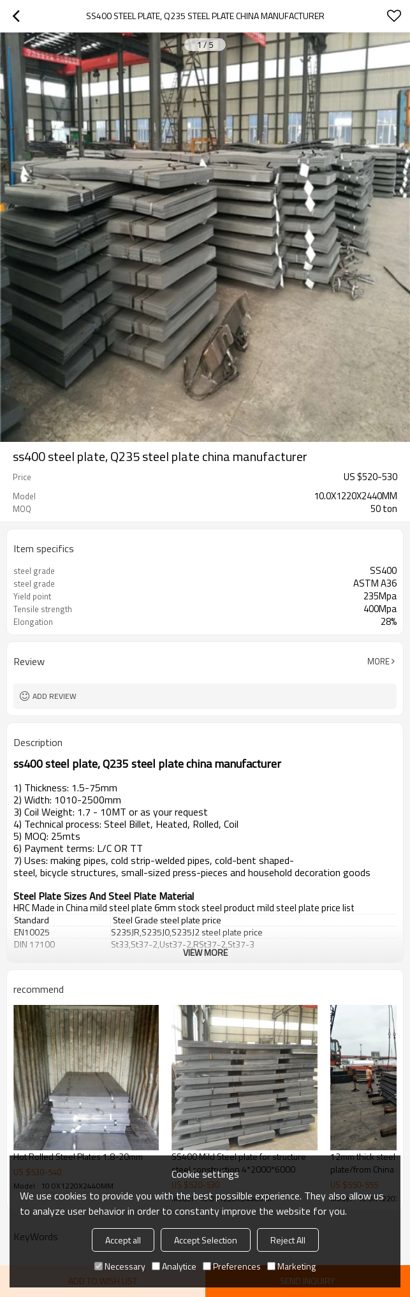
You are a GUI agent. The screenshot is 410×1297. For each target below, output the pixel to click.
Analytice (174, 1266)
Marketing (291, 1266)
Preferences (232, 1266)
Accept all (123, 1240)
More (378, 661)
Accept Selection (205, 1240)
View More (205, 952)
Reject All (287, 1240)
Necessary (119, 1266)
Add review (55, 696)
